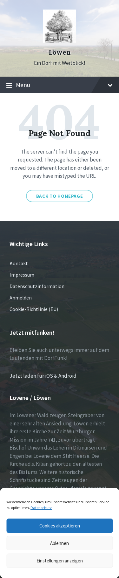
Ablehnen (59, 543)
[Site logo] (59, 40)
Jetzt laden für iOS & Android (43, 375)
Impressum (22, 275)
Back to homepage (59, 196)
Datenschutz (41, 507)
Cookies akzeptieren (59, 526)
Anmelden (21, 297)
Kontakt (19, 263)
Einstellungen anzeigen (59, 561)
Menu (59, 85)
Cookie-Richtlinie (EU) (34, 309)
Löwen (60, 52)
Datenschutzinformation (37, 286)
